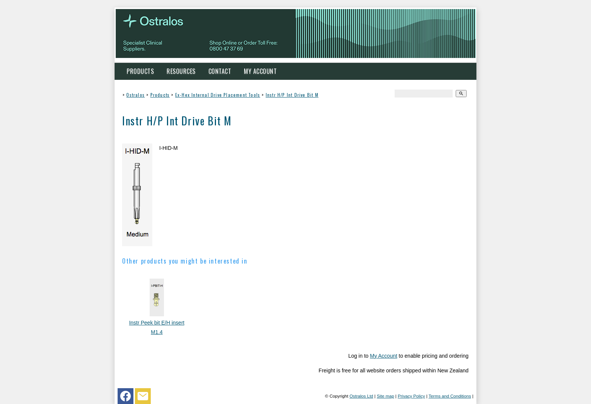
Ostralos (135, 94)
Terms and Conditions (450, 395)
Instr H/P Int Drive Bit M (292, 94)
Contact (219, 71)
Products (140, 71)
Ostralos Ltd (361, 395)
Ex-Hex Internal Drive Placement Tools (217, 94)
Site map (385, 395)
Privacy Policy (411, 395)
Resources (181, 71)
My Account (260, 71)
